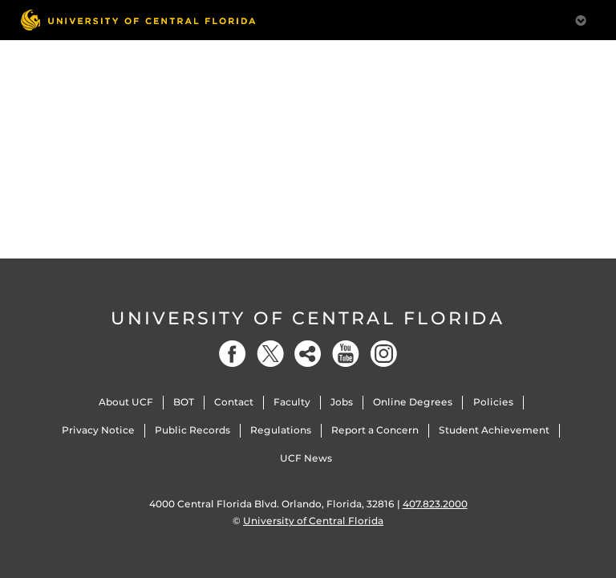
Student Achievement (494, 430)
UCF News (306, 458)
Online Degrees (412, 402)
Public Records (192, 430)
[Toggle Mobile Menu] (581, 19)
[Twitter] (270, 353)
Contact (233, 402)
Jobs (341, 402)
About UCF (126, 402)
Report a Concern (375, 430)
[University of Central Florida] (138, 19)
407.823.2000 (435, 504)
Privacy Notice (98, 430)
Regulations (280, 430)
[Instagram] (383, 353)
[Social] (308, 353)
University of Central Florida (308, 318)
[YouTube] (345, 353)
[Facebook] (232, 353)
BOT (183, 402)
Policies (493, 402)
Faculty (292, 402)
